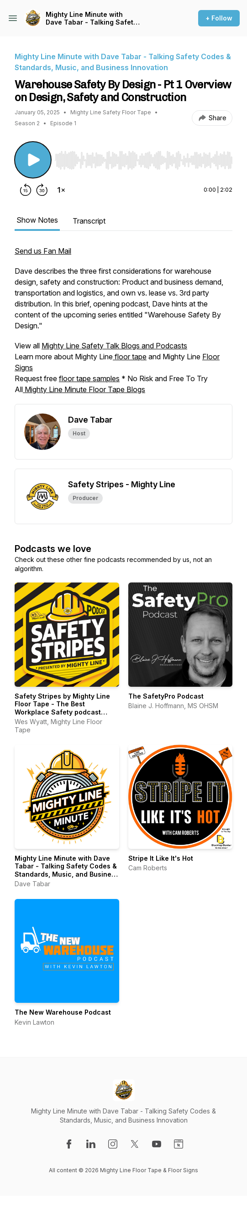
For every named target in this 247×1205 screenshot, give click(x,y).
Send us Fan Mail (43, 250)
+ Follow (218, 18)
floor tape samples (89, 378)
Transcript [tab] (89, 220)
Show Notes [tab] (37, 220)
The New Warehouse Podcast (63, 1012)
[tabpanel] (123, 324)
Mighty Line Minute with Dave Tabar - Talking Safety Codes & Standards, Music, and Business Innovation (91, 18)
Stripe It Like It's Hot (160, 858)
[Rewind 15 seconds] (25, 190)
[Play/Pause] (33, 160)
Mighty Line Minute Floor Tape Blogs (84, 389)
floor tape (130, 356)
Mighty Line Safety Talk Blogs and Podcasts (114, 345)
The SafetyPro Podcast (166, 696)
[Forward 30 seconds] (42, 190)
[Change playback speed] (61, 190)
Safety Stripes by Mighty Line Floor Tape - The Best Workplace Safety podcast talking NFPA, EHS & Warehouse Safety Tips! (65, 712)
